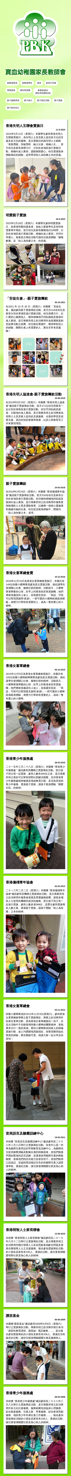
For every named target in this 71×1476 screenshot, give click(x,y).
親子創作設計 (13, 108)
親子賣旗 (58, 100)
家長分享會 (51, 83)
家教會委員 (12, 83)
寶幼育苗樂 (25, 90)
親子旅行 (28, 100)
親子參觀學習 (13, 100)
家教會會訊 (43, 91)
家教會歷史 (27, 83)
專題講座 (11, 90)
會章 (39, 83)
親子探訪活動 (43, 100)
